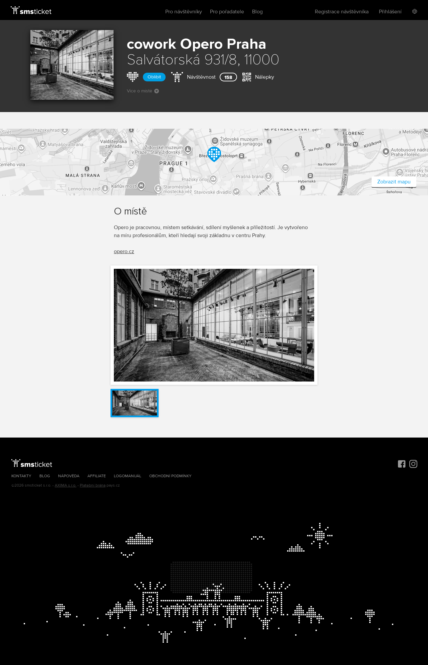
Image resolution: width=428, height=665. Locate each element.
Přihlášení (390, 11)
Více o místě (143, 91)
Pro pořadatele (227, 11)
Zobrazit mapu (394, 181)
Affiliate (96, 476)
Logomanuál (127, 476)
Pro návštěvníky (183, 11)
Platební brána (92, 485)
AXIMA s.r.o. (65, 485)
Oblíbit (154, 77)
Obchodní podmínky (170, 476)
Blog (257, 11)
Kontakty (21, 476)
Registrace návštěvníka (342, 11)
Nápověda (68, 476)
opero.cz (124, 251)
